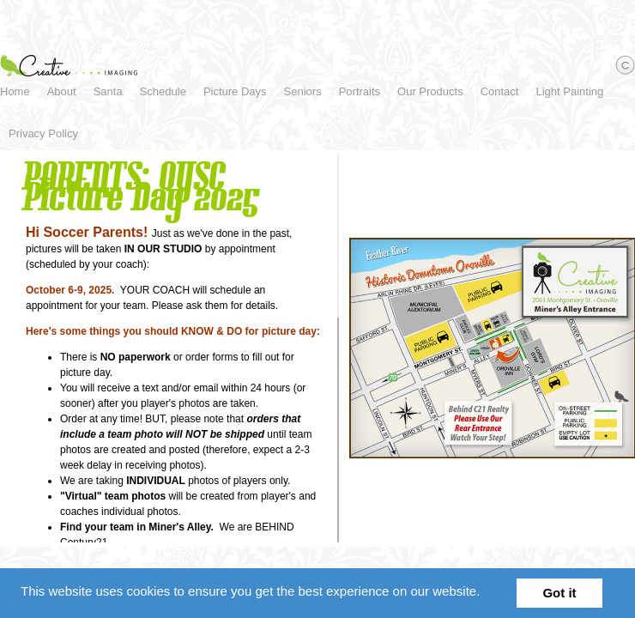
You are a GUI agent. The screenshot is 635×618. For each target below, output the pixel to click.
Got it (559, 592)
